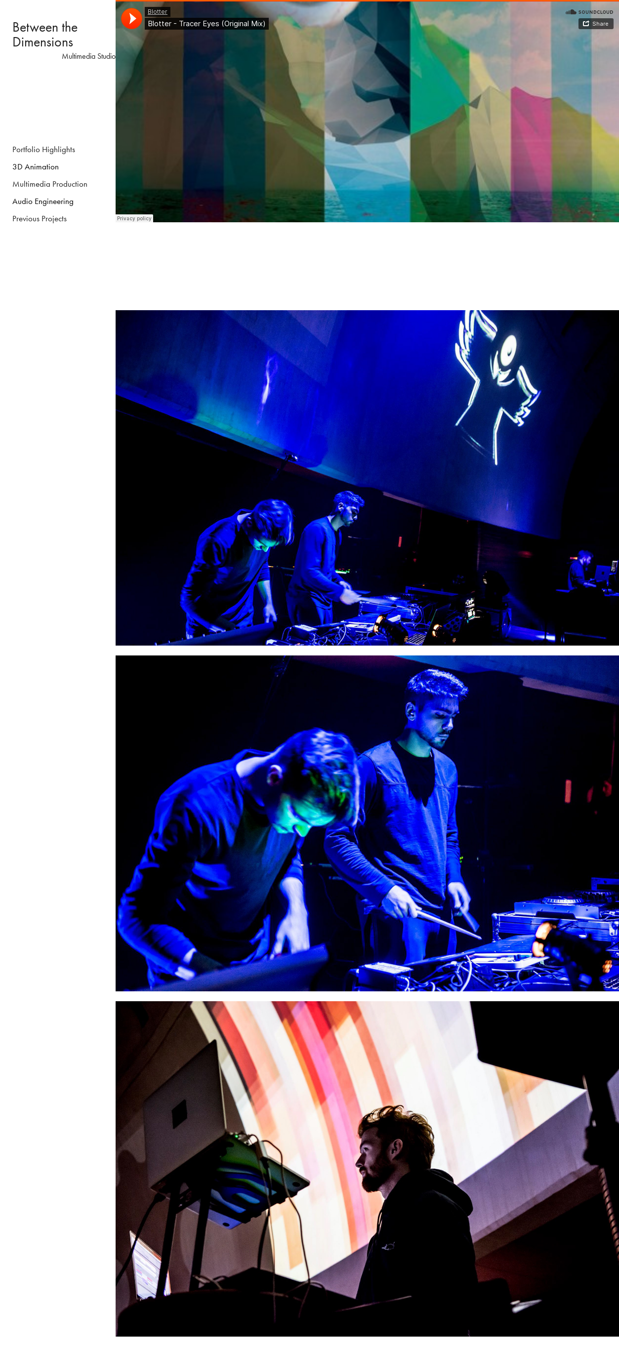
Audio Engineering (43, 201)
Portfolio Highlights (43, 149)
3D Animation (35, 166)
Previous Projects (39, 218)
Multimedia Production (49, 184)
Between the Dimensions (46, 34)
